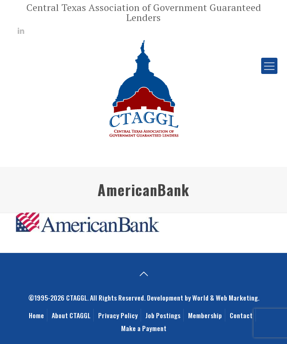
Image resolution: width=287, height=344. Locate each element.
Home (36, 315)
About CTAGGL (71, 315)
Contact (241, 315)
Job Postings (162, 315)
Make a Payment (143, 328)
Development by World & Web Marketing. (203, 297)
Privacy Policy (118, 315)
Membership (205, 315)
